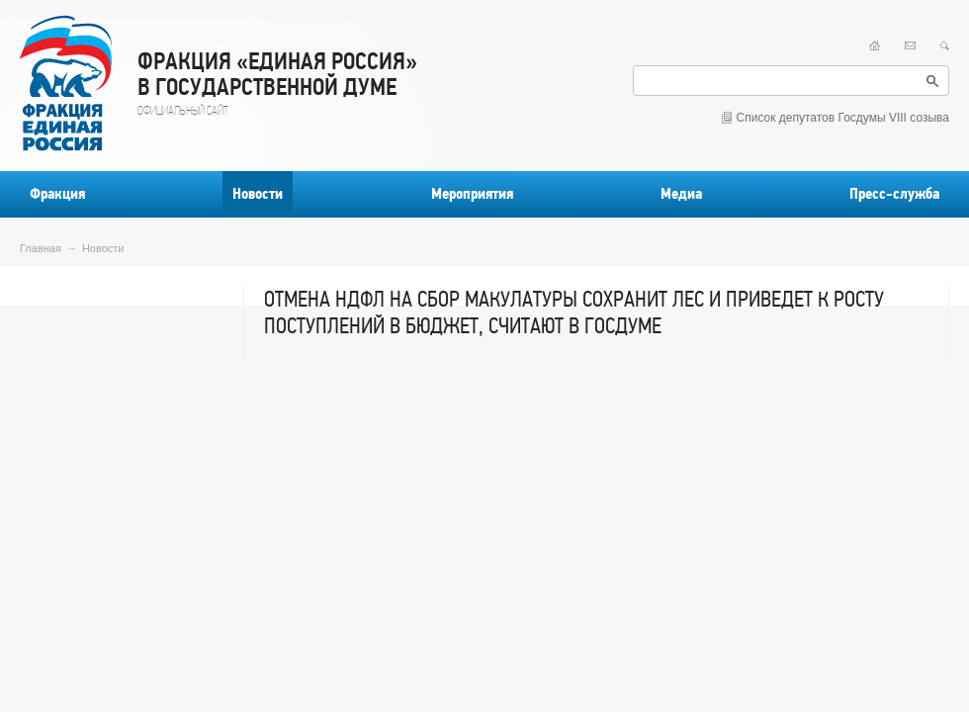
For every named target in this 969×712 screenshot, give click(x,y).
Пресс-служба (894, 194)
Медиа (681, 194)
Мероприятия (472, 194)
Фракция (57, 194)
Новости (257, 194)
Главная (40, 248)
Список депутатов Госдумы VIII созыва (843, 118)
